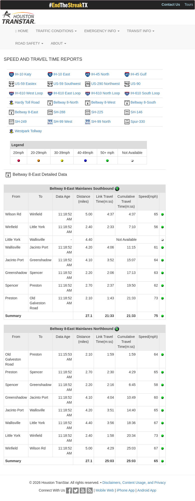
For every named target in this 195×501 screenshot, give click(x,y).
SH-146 (136, 112)
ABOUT (58, 43)
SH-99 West (63, 122)
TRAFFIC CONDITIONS (56, 31)
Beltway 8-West (103, 102)
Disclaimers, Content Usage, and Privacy (134, 483)
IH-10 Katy (23, 74)
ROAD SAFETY (29, 43)
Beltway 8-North (66, 102)
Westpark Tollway (28, 131)
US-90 (135, 84)
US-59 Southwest (67, 84)
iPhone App (126, 490)
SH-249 (20, 122)
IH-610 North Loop (105, 93)
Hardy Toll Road (27, 102)
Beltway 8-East (26, 112)
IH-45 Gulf (138, 74)
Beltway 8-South (143, 102)
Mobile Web (105, 490)
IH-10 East (62, 74)
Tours (189, 4)
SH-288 (59, 112)
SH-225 (97, 112)
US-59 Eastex (25, 84)
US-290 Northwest (105, 84)
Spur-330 (137, 122)
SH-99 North (101, 122)
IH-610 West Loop (29, 93)
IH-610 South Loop (145, 93)
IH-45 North (100, 74)
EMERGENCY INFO (101, 31)
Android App (146, 490)
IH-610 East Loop (67, 93)
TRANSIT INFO (141, 31)
